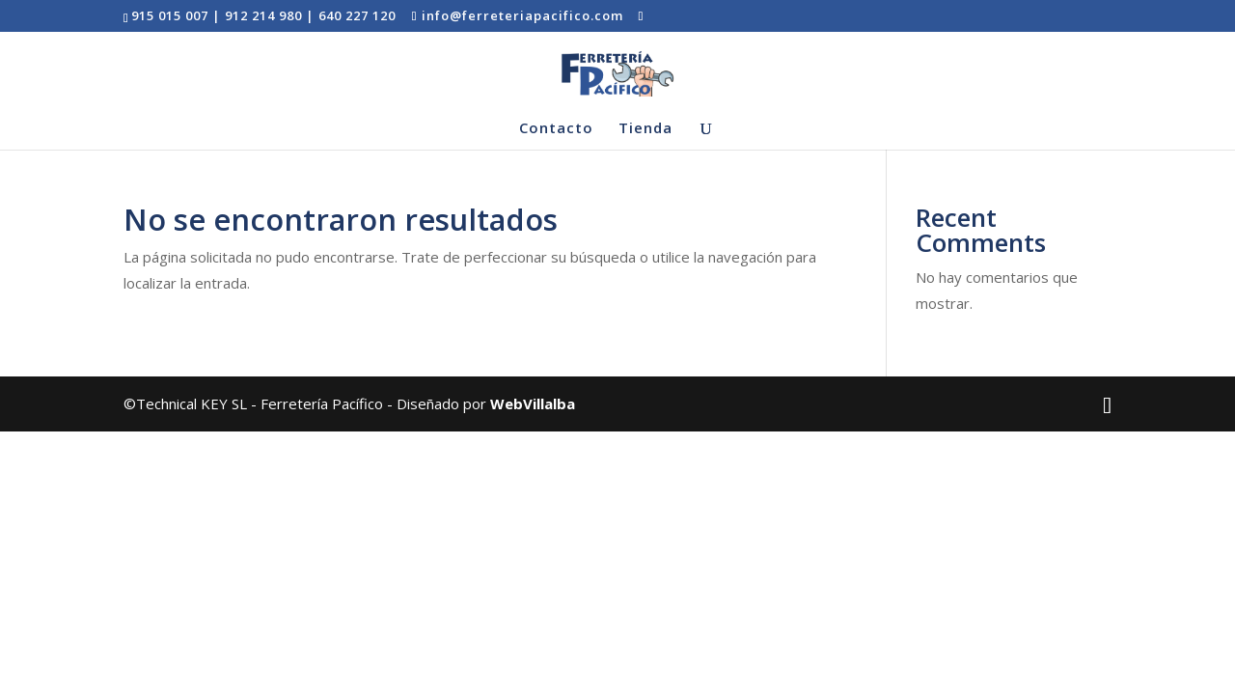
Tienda (645, 129)
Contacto (556, 129)
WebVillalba (532, 403)
